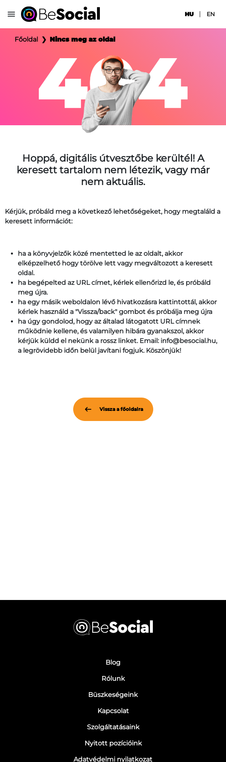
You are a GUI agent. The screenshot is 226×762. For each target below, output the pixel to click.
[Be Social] (60, 14)
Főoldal (26, 39)
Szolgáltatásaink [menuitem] (113, 727)
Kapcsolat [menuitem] (113, 711)
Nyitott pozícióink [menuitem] (113, 743)
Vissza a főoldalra (113, 409)
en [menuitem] (211, 14)
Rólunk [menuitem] (113, 678)
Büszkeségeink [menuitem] (113, 695)
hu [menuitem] (189, 14)
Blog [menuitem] (113, 662)
